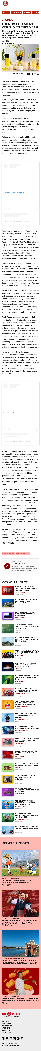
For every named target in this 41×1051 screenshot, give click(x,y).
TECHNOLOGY (19, 630)
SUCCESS (36, 12)
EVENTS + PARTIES (20, 617)
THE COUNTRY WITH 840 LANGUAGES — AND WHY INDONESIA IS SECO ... (25, 802)
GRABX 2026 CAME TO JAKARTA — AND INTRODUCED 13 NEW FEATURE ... (27, 626)
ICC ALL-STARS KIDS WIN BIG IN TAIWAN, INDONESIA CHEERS (27, 764)
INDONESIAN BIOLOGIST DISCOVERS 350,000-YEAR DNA (27, 727)
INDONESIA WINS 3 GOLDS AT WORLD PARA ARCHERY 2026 (26, 827)
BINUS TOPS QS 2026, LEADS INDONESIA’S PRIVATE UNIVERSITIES (26, 601)
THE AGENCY (7, 1032)
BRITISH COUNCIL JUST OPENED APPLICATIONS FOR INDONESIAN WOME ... (26, 690)
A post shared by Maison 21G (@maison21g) (20, 221)
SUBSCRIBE (6, 1030)
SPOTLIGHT (16, 12)
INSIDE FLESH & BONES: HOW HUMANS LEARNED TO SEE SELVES (26, 752)
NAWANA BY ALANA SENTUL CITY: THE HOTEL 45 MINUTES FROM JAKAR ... (26, 639)
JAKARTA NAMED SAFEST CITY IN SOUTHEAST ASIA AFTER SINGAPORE (27, 740)
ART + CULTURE (19, 756)
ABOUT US (6, 1021)
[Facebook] (28, 74)
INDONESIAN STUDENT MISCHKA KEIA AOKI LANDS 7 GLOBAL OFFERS (26, 815)
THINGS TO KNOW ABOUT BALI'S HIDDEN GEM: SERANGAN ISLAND (19, 962)
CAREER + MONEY (20, 605)
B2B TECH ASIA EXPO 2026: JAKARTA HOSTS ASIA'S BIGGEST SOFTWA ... (25, 664)
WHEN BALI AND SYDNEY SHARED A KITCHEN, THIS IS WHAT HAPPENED (26, 588)
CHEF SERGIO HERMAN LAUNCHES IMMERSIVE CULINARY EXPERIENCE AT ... (20, 1001)
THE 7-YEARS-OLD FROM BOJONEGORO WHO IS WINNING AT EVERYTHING (25, 702)
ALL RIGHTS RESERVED (10, 1045)
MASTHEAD (6, 1028)
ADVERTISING (7, 1024)
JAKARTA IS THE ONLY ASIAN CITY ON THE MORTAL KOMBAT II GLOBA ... (27, 652)
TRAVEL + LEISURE (20, 592)
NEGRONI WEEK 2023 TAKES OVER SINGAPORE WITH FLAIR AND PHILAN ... (19, 923)
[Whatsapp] (25, 74)
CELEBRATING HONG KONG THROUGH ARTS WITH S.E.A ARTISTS (16, 883)
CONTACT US (7, 1026)
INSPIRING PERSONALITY (22, 706)
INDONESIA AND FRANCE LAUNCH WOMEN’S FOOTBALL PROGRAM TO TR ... (26, 614)
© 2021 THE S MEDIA (9, 1043)
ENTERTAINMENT (19, 655)
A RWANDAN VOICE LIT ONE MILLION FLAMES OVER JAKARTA (25, 777)
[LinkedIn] (31, 74)
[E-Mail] (38, 74)
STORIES (27, 12)
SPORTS (17, 767)
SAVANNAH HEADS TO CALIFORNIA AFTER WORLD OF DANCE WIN (27, 790)
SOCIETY (6, 12)
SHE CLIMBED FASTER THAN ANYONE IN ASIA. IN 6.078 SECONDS (26, 715)
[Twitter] (35, 74)
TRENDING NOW (19, 793)
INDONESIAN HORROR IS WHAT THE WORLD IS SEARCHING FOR (27, 677)
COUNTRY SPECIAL (20, 744)
